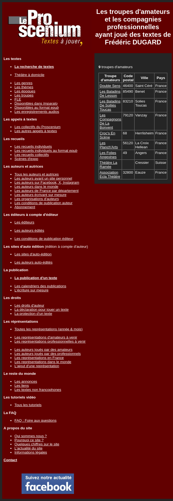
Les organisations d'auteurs (36, 199)
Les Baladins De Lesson (110, 93)
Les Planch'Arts (109, 145)
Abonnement (24, 207)
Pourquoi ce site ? (29, 440)
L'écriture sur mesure (31, 290)
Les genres (23, 83)
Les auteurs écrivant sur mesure (40, 195)
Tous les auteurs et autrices (36, 174)
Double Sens (110, 86)
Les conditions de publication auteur (43, 203)
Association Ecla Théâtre (110, 174)
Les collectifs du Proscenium (37, 127)
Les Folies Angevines (108, 155)
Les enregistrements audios (36, 112)
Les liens (21, 386)
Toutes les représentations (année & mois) (48, 329)
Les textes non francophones (37, 390)
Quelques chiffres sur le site (36, 444)
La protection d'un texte (33, 314)
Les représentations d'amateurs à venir (45, 337)
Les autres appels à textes (35, 131)
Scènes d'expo (26, 159)
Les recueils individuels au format (45, 151)
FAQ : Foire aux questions (35, 420)
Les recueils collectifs (31, 155)
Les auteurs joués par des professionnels (47, 354)
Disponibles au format (36, 107)
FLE (17, 99)
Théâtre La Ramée (108, 165)
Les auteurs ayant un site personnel (43, 178)
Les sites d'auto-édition (33, 254)
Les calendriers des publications (40, 286)
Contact (10, 460)
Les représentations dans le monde (42, 362)
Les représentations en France (39, 358)
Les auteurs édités (29, 230)
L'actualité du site (28, 448)
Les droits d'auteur (29, 305)
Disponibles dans (36, 103)
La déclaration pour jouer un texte (41, 309)
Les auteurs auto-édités (33, 262)
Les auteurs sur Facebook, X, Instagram (46, 182)
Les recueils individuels (33, 146)
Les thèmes (23, 87)
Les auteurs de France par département (46, 191)
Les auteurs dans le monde (36, 187)
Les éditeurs (24, 222)
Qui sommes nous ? (30, 436)
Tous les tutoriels (27, 405)
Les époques (24, 91)
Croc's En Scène (107, 135)
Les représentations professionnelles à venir (50, 341)
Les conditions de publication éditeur (43, 239)
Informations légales (30, 452)
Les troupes (24, 95)
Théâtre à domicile (29, 75)
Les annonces (25, 381)
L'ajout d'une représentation (36, 366)
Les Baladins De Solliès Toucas (110, 105)
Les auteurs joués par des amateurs (43, 350)
